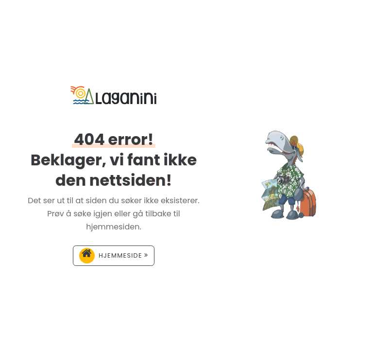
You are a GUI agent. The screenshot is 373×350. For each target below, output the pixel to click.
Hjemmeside (113, 255)
